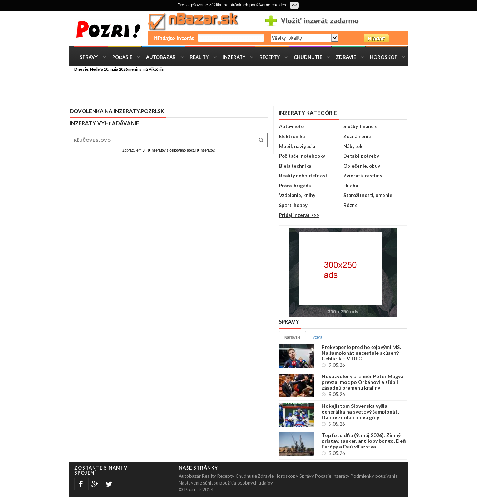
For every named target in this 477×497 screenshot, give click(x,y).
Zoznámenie (357, 136)
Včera (317, 337)
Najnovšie (292, 337)
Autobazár (161, 57)
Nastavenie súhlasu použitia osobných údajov (226, 483)
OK (294, 5)
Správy (89, 57)
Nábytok (352, 146)
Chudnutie (308, 57)
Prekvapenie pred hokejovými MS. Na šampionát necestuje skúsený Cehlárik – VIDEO (361, 352)
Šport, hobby (293, 205)
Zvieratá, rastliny (362, 175)
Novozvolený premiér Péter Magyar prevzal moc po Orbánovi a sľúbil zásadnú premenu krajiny (364, 382)
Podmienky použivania (374, 476)
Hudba (350, 185)
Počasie (122, 57)
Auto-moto (291, 126)
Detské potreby (361, 156)
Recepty (269, 57)
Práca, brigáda (295, 185)
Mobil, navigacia (297, 146)
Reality (199, 57)
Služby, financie (360, 126)
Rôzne (350, 205)
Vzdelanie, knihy (297, 195)
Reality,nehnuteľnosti (304, 175)
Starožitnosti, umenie (367, 195)
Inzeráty (234, 57)
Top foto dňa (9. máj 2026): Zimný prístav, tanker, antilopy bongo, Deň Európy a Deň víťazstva (364, 441)
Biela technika (295, 166)
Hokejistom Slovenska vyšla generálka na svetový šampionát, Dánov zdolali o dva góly (360, 411)
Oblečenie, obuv (361, 166)
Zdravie (346, 57)
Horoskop (383, 57)
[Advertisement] (244, 88)
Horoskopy (286, 476)
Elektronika (292, 136)
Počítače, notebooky (302, 156)
